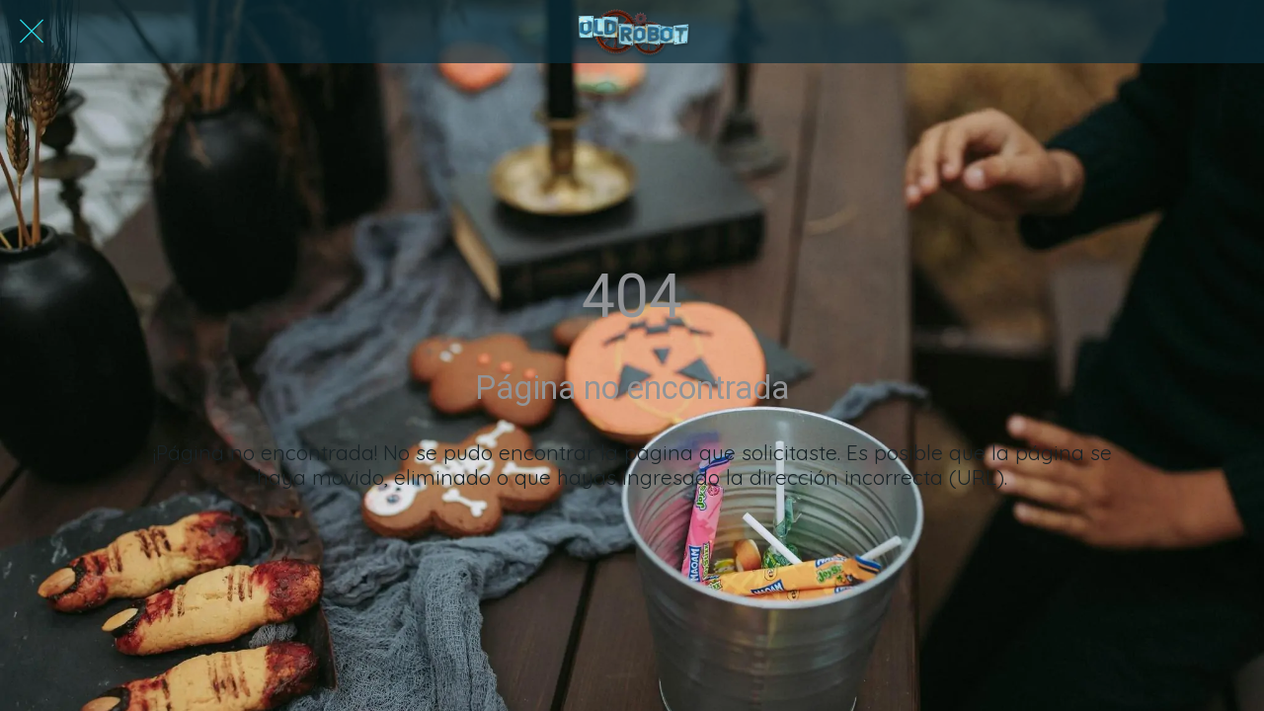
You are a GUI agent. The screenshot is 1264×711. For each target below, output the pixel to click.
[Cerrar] (31, 31)
